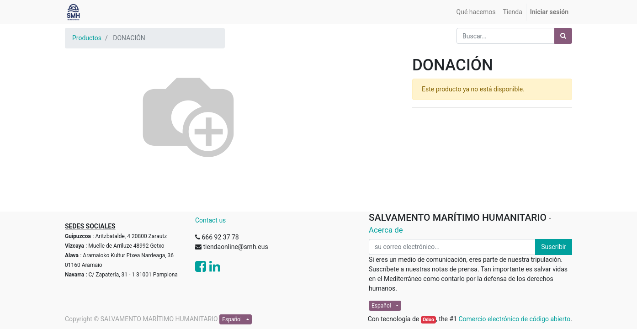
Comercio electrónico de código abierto (514, 319)
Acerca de (386, 229)
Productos (86, 38)
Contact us (210, 220)
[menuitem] (476, 12)
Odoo (428, 320)
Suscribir (553, 246)
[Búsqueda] (563, 36)
